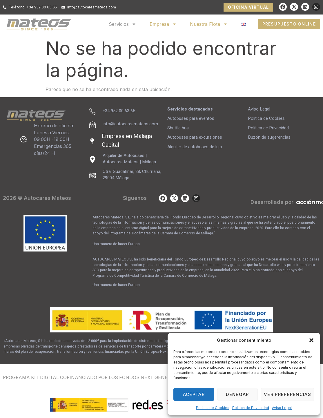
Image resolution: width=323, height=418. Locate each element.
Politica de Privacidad (250, 408)
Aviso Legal (282, 408)
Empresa (163, 24)
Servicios (122, 24)
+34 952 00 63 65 (119, 111)
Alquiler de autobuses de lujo (194, 147)
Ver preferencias (287, 394)
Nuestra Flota (209, 24)
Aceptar (194, 394)
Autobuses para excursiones (194, 137)
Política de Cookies (212, 408)
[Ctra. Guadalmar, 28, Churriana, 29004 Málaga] (92, 175)
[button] (311, 340)
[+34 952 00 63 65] (92, 111)
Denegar (237, 394)
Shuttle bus (178, 128)
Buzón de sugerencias (269, 137)
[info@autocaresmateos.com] (92, 125)
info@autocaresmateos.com (130, 124)
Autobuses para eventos (190, 118)
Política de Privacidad (268, 128)
